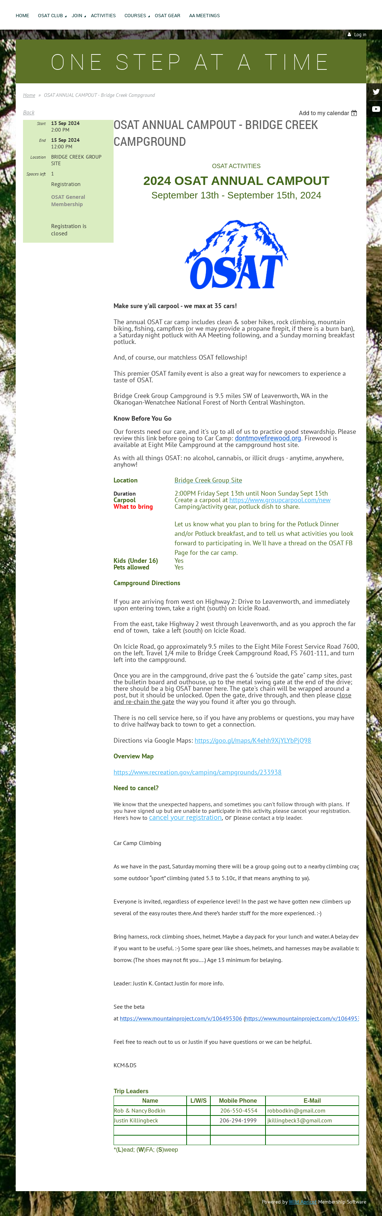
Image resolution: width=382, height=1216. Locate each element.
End (42, 140)
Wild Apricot (303, 1201)
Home (29, 95)
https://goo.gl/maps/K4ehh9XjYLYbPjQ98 (253, 740)
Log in (360, 34)
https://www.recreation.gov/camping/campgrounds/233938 (198, 772)
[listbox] (329, 113)
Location (38, 157)
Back (28, 112)
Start (41, 123)
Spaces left (36, 174)
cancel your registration (185, 817)
